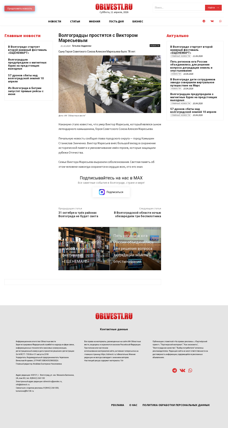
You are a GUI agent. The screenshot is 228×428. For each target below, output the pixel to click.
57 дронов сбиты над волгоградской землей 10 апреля (26, 78)
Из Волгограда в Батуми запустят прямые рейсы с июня (26, 91)
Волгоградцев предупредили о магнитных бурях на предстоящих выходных (27, 64)
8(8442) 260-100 (37, 378)
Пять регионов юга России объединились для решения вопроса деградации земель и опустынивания (191, 66)
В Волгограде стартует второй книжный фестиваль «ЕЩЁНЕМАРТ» (27, 49)
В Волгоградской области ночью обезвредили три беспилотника (137, 214)
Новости (155, 45)
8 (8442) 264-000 (51, 388)
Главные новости (180, 56)
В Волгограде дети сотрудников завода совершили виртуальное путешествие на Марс (192, 82)
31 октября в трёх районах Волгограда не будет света (78, 214)
